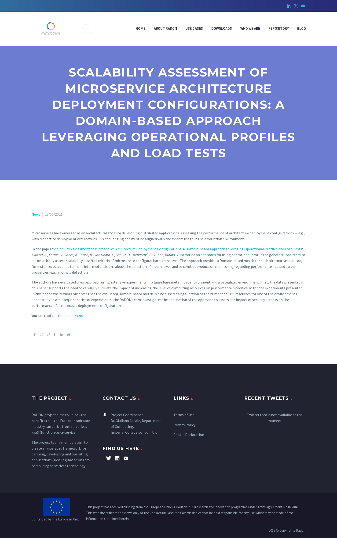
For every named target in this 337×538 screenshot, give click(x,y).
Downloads (221, 28)
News (36, 214)
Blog (301, 28)
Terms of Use (183, 414)
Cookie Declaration (188, 434)
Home (140, 28)
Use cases (194, 28)
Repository (278, 28)
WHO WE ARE (250, 28)
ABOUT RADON (165, 28)
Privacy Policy (184, 424)
